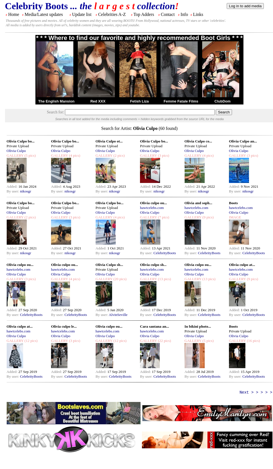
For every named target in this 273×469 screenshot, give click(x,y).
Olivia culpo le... (64, 326)
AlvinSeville (118, 315)
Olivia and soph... (198, 203)
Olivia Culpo (16, 151)
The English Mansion (56, 101)
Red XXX (97, 101)
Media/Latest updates (44, 14)
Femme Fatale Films (181, 101)
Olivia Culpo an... (243, 141)
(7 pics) (163, 217)
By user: (13, 191)
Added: (13, 186)
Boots (233, 203)
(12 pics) (30, 341)
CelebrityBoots (164, 253)
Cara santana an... (154, 326)
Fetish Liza (139, 101)
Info (184, 14)
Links (198, 14)
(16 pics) (253, 341)
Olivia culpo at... (242, 265)
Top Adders (143, 14)
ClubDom (222, 101)
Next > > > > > (256, 392)
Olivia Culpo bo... (21, 141)
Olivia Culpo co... (198, 141)
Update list (81, 14)
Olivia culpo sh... (153, 265)
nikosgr (25, 191)
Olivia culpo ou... (153, 203)
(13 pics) (164, 279)
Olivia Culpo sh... (109, 265)
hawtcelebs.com (152, 208)
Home (13, 14)
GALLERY (15, 155)
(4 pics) (74, 155)
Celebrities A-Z (112, 14)
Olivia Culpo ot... (109, 141)
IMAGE (235, 217)
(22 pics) (164, 341)
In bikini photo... (198, 326)
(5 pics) (29, 155)
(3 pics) (163, 155)
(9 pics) (207, 217)
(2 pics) (118, 155)
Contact (168, 14)
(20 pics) (119, 279)
